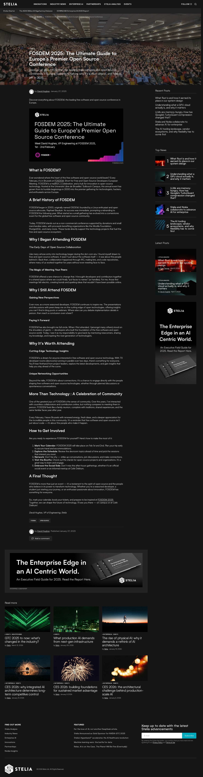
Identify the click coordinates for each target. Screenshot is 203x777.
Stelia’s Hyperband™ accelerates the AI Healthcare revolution (101, 735)
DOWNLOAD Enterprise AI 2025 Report (73, 11)
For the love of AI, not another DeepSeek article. (96, 726)
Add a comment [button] (42, 535)
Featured (79, 721)
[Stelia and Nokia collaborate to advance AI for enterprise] (160, 209)
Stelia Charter (9, 11)
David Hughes (165, 292)
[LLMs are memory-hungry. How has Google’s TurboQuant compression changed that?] (160, 192)
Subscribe (189, 732)
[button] (195, 4)
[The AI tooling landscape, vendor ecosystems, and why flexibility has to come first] (160, 225)
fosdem (33, 517)
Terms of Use (170, 739)
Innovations (10, 739)
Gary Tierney (164, 268)
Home (31, 17)
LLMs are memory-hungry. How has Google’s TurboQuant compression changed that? (174, 115)
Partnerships (10, 743)
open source (44, 517)
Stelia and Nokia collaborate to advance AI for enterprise (171, 123)
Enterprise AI (107, 631)
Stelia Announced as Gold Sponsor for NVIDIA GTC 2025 (99, 730)
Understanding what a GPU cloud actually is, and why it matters (172, 106)
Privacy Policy (158, 739)
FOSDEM (59, 180)
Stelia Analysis (164, 257)
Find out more (13, 721)
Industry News (17, 631)
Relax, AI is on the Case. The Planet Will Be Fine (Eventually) (100, 743)
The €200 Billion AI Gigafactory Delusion (36, 11)
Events (39, 17)
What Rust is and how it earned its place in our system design (173, 99)
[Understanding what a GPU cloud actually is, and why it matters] (160, 176)
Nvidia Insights (11, 748)
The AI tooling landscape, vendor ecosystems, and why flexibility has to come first (174, 132)
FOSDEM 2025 (105, 499)
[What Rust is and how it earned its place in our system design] (160, 161)
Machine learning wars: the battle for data (93, 739)
